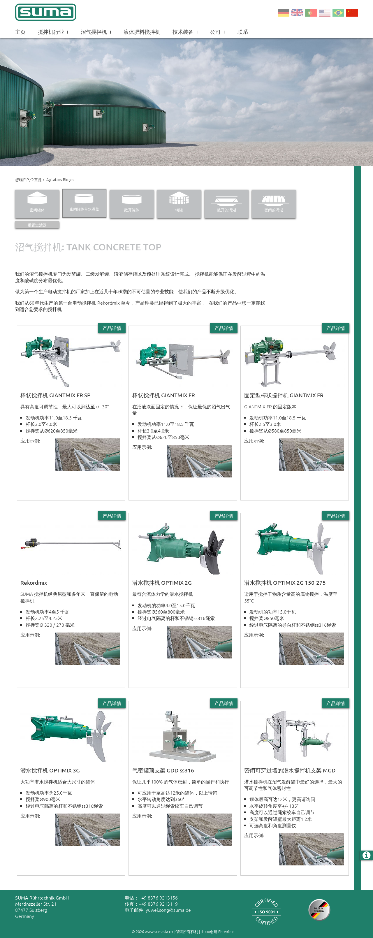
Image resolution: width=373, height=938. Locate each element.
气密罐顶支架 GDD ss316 (163, 770)
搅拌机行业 (54, 32)
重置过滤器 (37, 225)
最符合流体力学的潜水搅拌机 (162, 594)
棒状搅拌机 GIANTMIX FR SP (55, 394)
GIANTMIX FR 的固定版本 (270, 406)
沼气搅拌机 (97, 32)
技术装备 (186, 32)
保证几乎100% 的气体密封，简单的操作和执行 (180, 781)
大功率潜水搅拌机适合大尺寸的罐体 (57, 781)
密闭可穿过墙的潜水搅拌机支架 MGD (290, 770)
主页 (20, 32)
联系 (242, 32)
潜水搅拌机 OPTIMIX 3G (50, 770)
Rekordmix (33, 582)
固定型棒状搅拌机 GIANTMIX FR (283, 394)
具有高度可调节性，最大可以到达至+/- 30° (64, 406)
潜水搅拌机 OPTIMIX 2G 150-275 (285, 582)
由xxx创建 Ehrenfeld (218, 931)
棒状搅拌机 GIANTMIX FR (163, 394)
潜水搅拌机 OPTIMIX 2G (162, 582)
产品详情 (112, 328)
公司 (219, 32)
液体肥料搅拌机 (142, 32)
